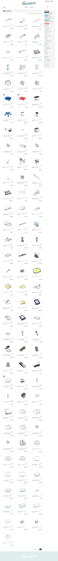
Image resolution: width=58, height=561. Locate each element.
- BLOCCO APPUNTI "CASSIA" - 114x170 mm (36, 308)
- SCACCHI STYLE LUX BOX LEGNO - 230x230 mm (36, 57)
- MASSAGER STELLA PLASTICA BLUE (6, 120)
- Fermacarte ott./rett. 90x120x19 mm (36, 511)
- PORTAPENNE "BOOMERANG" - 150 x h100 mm (36, 104)
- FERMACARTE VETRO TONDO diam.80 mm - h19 (36, 480)
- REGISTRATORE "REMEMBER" (21, 370)
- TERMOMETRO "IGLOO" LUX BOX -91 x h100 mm (22, 73)
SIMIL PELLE (46, 64)
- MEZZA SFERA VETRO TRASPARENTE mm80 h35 (36, 417)
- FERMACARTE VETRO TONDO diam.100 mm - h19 (7, 496)
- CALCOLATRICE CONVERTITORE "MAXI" (35, 355)
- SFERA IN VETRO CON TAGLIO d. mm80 (7, 89)
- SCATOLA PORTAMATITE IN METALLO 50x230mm (22, 136)
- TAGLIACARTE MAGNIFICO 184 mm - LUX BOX (36, 183)
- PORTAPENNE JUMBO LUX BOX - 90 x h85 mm (7, 136)
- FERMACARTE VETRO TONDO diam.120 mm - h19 (22, 496)
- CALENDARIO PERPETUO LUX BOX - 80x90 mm (22, 183)
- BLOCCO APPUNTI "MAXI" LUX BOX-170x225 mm (22, 324)
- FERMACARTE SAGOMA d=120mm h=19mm (22, 480)
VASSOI (46, 54)
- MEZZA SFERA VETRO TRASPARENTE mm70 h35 (22, 417)
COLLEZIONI (31, 7)
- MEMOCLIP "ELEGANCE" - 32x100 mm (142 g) (7, 214)
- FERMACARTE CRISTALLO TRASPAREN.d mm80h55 (22, 449)
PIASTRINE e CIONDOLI (48, 40)
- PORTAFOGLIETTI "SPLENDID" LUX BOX (7, 308)
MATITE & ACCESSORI (48, 35)
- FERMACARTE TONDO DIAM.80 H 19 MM (7, 386)
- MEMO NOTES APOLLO (7, 292)
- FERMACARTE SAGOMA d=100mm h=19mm (7, 480)
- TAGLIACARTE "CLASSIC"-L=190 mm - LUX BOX (37, 26)
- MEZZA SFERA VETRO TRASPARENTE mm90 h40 (7, 433)
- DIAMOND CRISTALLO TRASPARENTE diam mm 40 (36, 151)
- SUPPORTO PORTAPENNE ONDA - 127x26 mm (22, 151)
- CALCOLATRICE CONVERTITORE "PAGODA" (35, 339)
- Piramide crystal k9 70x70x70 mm (21, 527)
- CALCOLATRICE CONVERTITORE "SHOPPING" (7, 355)
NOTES (46, 37)
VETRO (46, 65)
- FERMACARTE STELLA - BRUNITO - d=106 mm (22, 277)
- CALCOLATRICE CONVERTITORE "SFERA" (21, 355)
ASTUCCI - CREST (47, 28)
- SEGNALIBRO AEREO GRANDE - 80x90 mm (35, 42)
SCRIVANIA (46, 44)
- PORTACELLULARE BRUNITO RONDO (21, 245)
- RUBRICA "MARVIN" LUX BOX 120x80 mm (7, 417)
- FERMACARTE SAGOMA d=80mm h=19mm (36, 464)
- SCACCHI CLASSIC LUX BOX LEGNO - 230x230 (8, 198)
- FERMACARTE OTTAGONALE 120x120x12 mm (36, 496)
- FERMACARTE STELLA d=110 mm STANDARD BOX (8, 339)
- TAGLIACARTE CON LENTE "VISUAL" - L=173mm (22, 26)
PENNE (46, 39)
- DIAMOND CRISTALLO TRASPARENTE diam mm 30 (7, 151)
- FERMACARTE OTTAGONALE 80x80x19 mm (7, 511)
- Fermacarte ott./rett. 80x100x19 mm (21, 511)
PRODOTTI (26, 7)
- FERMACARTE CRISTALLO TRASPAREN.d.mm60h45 (36, 433)
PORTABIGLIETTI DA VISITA (48, 41)
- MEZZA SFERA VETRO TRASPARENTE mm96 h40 (22, 433)
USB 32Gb (46, 52)
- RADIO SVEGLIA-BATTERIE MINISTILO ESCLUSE (36, 370)
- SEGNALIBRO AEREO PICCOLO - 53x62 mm (35, 198)
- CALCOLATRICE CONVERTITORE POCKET (21, 339)
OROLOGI (46, 38)
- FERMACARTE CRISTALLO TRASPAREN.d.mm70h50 (8, 449)
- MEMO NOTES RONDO (36, 276)
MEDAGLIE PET (47, 36)
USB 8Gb (46, 53)
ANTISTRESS (46, 27)
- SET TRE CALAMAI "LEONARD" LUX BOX (36, 167)
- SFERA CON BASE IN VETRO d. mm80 (36, 73)
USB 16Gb (46, 51)
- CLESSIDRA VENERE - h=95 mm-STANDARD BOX (7, 73)
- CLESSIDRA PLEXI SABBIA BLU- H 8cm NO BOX (37, 386)
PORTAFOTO (46, 43)
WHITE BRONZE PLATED (48, 66)
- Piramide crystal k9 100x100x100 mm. (35, 527)
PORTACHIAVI (47, 42)
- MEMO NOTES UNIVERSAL (22, 292)
